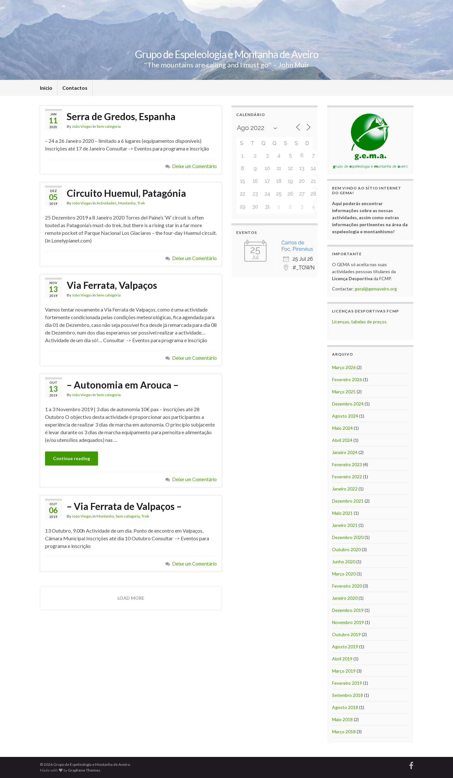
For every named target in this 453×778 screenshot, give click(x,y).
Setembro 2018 (347, 695)
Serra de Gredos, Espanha (121, 116)
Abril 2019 (342, 658)
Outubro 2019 (346, 634)
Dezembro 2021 (348, 501)
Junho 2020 (343, 561)
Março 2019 (344, 671)
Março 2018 (344, 731)
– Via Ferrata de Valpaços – (124, 506)
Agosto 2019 (345, 646)
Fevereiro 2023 (347, 464)
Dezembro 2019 (348, 610)
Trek (141, 203)
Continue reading (71, 458)
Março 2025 (344, 391)
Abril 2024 (342, 440)
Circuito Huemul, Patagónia (126, 193)
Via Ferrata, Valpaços (112, 285)
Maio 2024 (342, 428)
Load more (130, 598)
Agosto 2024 (345, 416)
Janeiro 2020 (345, 598)
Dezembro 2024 (348, 403)
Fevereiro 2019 (347, 683)
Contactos (74, 88)
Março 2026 (344, 367)
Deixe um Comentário (194, 166)
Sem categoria (108, 126)
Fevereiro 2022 (347, 476)
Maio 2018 (342, 719)
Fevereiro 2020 (347, 586)
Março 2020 (344, 573)
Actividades (106, 203)
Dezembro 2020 (348, 537)
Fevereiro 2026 (347, 379)
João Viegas (82, 126)
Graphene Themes (84, 770)
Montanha (127, 203)
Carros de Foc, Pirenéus (297, 246)
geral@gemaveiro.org (376, 288)
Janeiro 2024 (345, 452)
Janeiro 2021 (345, 525)
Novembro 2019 (348, 622)
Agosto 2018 (345, 707)
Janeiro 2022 (345, 488)
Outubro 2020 (346, 549)
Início (46, 88)
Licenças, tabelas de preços (359, 321)
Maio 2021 (342, 513)
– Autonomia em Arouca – (122, 384)
